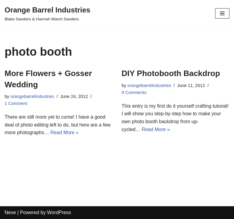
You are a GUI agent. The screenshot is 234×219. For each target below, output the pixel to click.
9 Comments (134, 92)
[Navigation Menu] (222, 13)
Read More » (64, 132)
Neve (10, 212)
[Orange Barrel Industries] (47, 13)
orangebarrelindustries (32, 96)
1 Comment (16, 103)
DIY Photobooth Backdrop (171, 73)
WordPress (59, 212)
